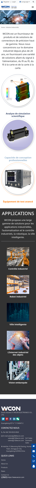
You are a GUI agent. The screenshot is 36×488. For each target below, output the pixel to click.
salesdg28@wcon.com (16, 436)
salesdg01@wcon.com (16, 438)
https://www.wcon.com (16, 477)
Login (14, 2)
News (3, 471)
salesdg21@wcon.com (16, 440)
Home (3, 27)
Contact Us (5, 475)
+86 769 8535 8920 (12, 432)
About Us (4, 464)
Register (5, 2)
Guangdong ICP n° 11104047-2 (12, 423)
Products (4, 467)
